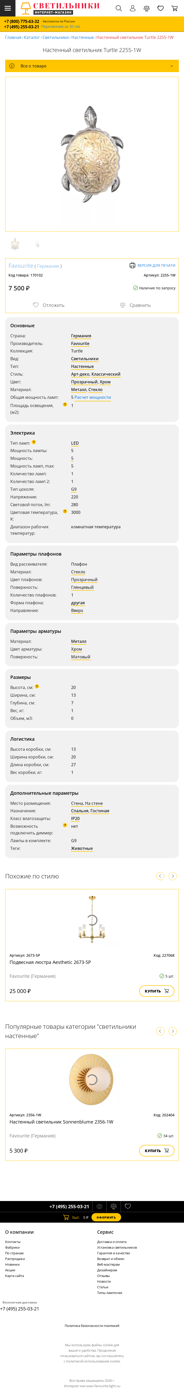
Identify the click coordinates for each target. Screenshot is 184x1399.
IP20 (75, 818)
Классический (106, 374)
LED (75, 443)
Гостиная (99, 811)
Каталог (32, 37)
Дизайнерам (107, 1270)
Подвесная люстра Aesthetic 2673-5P (50, 962)
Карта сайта (14, 1275)
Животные (82, 848)
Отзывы (103, 1275)
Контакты (13, 1241)
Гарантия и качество (113, 1253)
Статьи (102, 1287)
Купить (157, 991)
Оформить (106, 1217)
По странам (14, 1253)
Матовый (80, 657)
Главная (13, 37)
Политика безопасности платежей (92, 1325)
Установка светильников (117, 1247)
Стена (77, 803)
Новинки (12, 1264)
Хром (105, 382)
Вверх (77, 610)
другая (78, 603)
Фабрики (12, 1247)
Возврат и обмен (110, 1258)
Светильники (56, 37)
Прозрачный (84, 382)
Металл (78, 389)
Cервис (105, 1232)
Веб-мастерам (108, 1264)
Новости (104, 1281)
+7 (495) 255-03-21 (21, 27)
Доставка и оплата (112, 1241)
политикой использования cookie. (93, 1361)
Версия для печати (152, 265)
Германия (48, 266)
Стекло (95, 389)
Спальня (79, 811)
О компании (19, 1232)
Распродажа (15, 1258)
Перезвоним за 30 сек (60, 26)
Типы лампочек (109, 1292)
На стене (94, 803)
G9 (74, 489)
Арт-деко (80, 374)
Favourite (21, 265)
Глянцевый (82, 587)
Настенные (82, 37)
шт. (71, 1217)
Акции (10, 1270)
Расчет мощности (92, 397)
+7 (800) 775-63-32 (21, 21)
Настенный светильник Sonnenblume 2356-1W (61, 1122)
